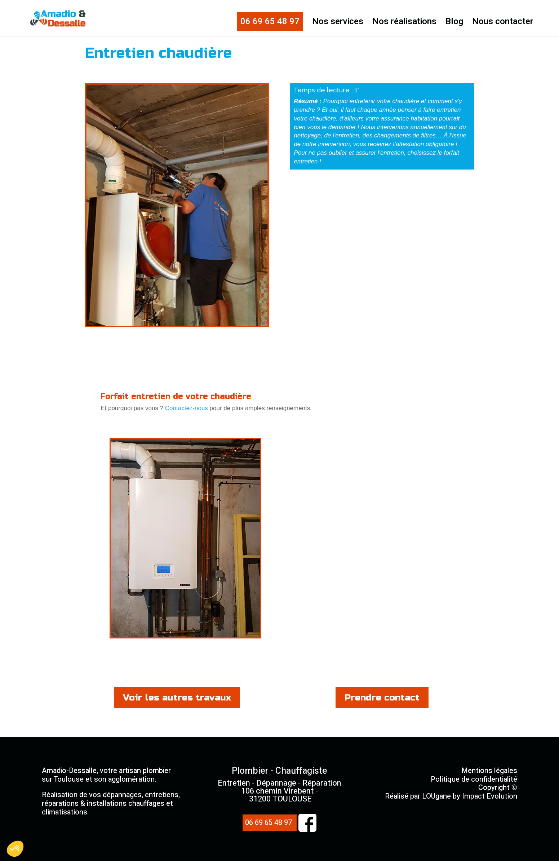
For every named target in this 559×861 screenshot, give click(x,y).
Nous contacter (502, 23)
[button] (15, 848)
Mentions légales (489, 770)
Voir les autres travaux (177, 697)
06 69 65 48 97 (270, 21)
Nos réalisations (404, 23)
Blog (454, 23)
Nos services (337, 23)
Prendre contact (382, 697)
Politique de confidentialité (474, 779)
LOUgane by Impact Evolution (469, 796)
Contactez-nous (186, 408)
